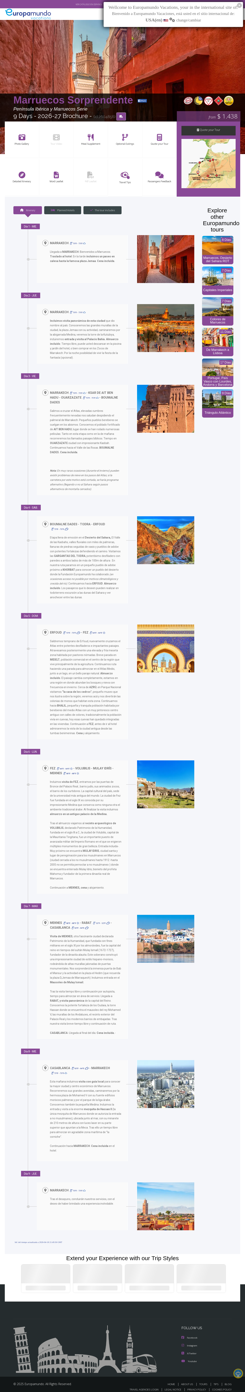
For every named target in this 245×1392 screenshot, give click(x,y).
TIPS (216, 1380)
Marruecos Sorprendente (74, 100)
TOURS (204, 1380)
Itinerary (27, 210)
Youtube (189, 1357)
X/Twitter (189, 1349)
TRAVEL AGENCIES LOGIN (140, 1385)
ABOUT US (188, 1380)
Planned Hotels (62, 210)
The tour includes (101, 210)
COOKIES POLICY (221, 1385)
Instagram (189, 1341)
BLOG (228, 1380)
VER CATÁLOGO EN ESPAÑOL (80, 4)
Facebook (189, 1334)
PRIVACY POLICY (195, 1385)
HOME (172, 1380)
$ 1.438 (223, 116)
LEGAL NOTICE (170, 1385)
